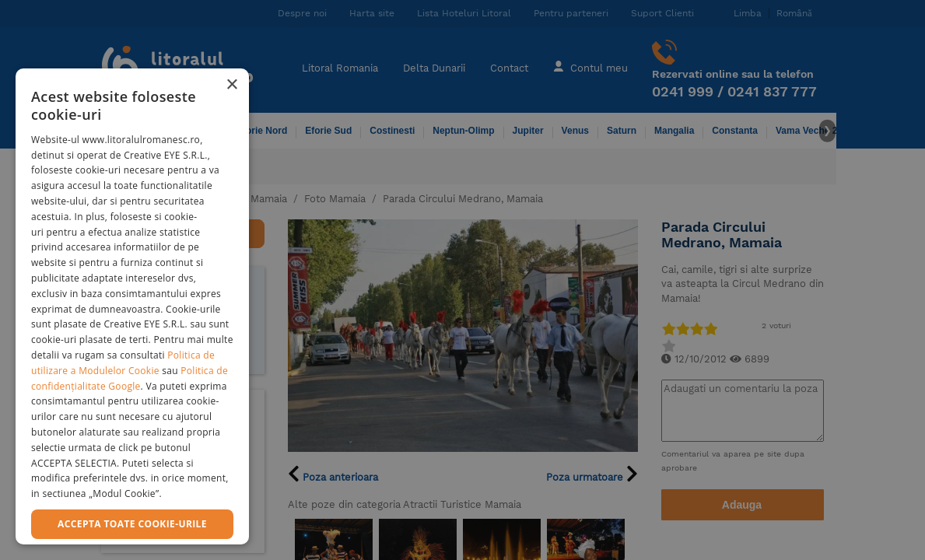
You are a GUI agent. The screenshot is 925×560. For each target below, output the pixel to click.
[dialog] (132, 306)
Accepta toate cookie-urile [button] (132, 523)
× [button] (231, 85)
